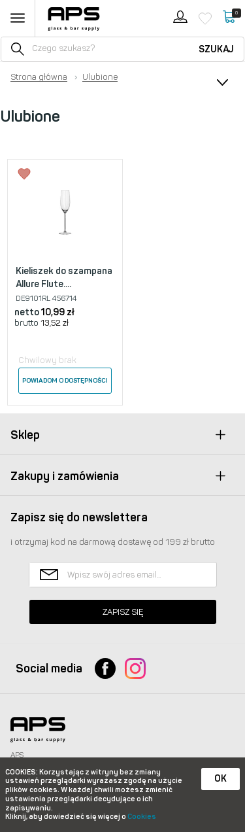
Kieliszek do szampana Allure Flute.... (64, 278)
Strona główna (38, 77)
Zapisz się (123, 612)
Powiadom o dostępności (65, 381)
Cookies (141, 816)
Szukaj (216, 49)
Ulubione (100, 77)
